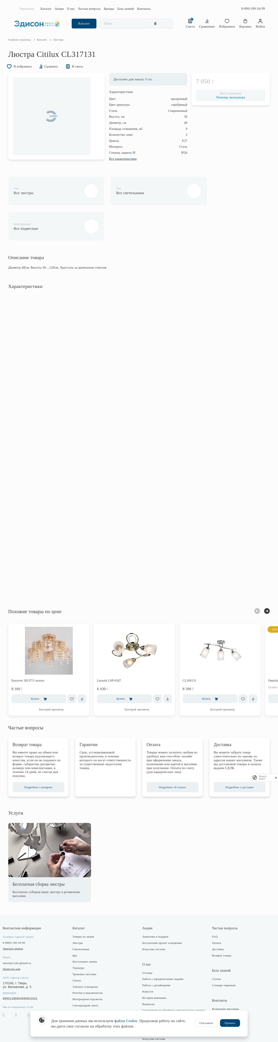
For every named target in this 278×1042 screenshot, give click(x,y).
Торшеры (81, 938)
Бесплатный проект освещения (162, 913)
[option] (56, 123)
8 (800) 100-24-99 (19, 913)
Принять (230, 1023)
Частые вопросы (89, 8)
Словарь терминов (221, 955)
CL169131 (194, 650)
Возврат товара (219, 925)
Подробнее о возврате (42, 757)
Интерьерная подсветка (90, 969)
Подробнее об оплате (171, 757)
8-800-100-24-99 (253, 8)
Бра (77, 925)
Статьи (214, 949)
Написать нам (16, 939)
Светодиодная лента (88, 975)
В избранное (25, 73)
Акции (59, 8)
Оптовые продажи (221, 1004)
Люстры (80, 913)
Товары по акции (86, 906)
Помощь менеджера (225, 104)
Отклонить (206, 1023)
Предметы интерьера (88, 982)
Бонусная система (153, 919)
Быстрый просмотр (56, 679)
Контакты (144, 8)
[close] (276, 777)
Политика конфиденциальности (162, 990)
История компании (154, 968)
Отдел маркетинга (221, 997)
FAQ (212, 906)
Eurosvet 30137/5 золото (32, 650)
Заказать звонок (18, 918)
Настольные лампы (87, 931)
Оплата (214, 913)
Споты (79, 950)
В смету (83, 73)
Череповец (27, 8)
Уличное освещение (87, 957)
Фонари (80, 988)
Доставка (215, 919)
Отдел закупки (219, 991)
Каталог (46, 8)
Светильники (83, 919)
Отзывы (147, 943)
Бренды (109, 8)
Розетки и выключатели (90, 963)
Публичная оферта (154, 1006)
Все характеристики (118, 165)
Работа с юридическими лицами (163, 949)
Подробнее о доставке (236, 757)
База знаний (125, 8)
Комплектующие (85, 1000)
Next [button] (262, 581)
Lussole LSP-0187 (114, 650)
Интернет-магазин (221, 985)
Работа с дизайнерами (156, 955)
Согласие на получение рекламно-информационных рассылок (164, 998)
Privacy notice (262, 777)
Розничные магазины (223, 979)
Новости (147, 961)
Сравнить (56, 73)
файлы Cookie (125, 1021)
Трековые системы (87, 944)
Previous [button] (252, 581)
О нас (71, 8)
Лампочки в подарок (155, 906)
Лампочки (81, 994)
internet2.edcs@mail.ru (22, 933)
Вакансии (148, 974)
